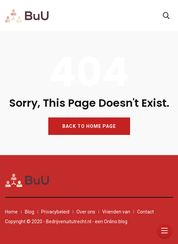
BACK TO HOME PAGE (89, 126)
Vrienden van (116, 211)
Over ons (85, 211)
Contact (145, 211)
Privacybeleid (55, 211)
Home (11, 211)
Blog (29, 211)
